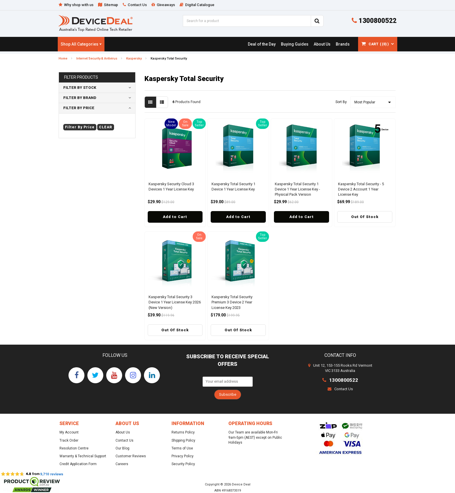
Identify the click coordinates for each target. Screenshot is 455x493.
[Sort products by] (373, 102)
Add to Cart (175, 217)
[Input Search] (247, 21)
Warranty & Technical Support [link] (82, 456)
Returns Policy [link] (183, 432)
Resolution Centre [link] (74, 448)
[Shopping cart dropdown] (377, 44)
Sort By (341, 102)
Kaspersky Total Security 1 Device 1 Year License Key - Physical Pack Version (297, 189)
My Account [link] (69, 432)
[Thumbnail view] (150, 102)
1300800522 (374, 21)
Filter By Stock (79, 87)
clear (105, 127)
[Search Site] (317, 21)
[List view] (162, 102)
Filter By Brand (79, 98)
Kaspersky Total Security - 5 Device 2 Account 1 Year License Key (361, 189)
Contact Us (340, 389)
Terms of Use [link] (182, 448)
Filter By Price (78, 108)
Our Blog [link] (122, 448)
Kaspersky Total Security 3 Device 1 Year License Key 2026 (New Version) (175, 302)
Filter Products (81, 77)
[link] (261, 44)
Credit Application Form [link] (78, 464)
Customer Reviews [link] (130, 456)
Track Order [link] (68, 440)
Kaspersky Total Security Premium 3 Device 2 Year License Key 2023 (232, 302)
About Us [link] (122, 432)
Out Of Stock (364, 217)
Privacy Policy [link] (182, 456)
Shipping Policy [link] (183, 440)
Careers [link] (121, 464)
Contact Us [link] (124, 440)
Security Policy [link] (183, 464)
